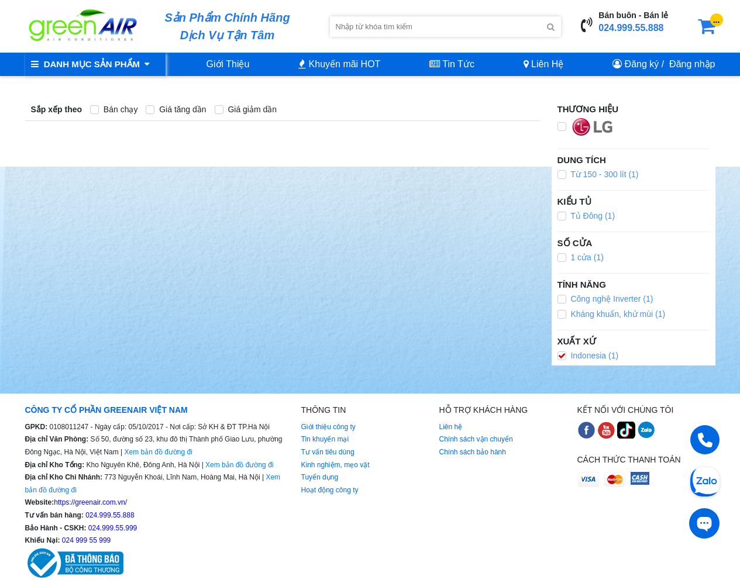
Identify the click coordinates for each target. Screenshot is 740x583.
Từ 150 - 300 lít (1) (598, 174)
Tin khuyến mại (325, 439)
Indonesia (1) (588, 355)
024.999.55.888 (630, 28)
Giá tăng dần (176, 109)
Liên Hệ (544, 64)
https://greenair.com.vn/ (90, 502)
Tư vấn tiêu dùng (327, 452)
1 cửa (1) (580, 257)
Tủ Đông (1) (586, 216)
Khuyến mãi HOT (339, 64)
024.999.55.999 (112, 528)
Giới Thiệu (228, 64)
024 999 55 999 (85, 540)
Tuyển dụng (320, 477)
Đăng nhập (692, 64)
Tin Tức (451, 64)
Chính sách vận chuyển (476, 439)
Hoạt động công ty (330, 490)
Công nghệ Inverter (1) (605, 299)
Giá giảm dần (246, 109)
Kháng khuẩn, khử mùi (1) (611, 314)
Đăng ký (642, 64)
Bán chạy (113, 109)
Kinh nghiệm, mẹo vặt (335, 465)
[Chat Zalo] (705, 480)
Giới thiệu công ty (328, 427)
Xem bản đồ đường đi (158, 452)
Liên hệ (451, 427)
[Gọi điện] (705, 439)
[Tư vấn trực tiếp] (704, 523)
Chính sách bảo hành (472, 452)
